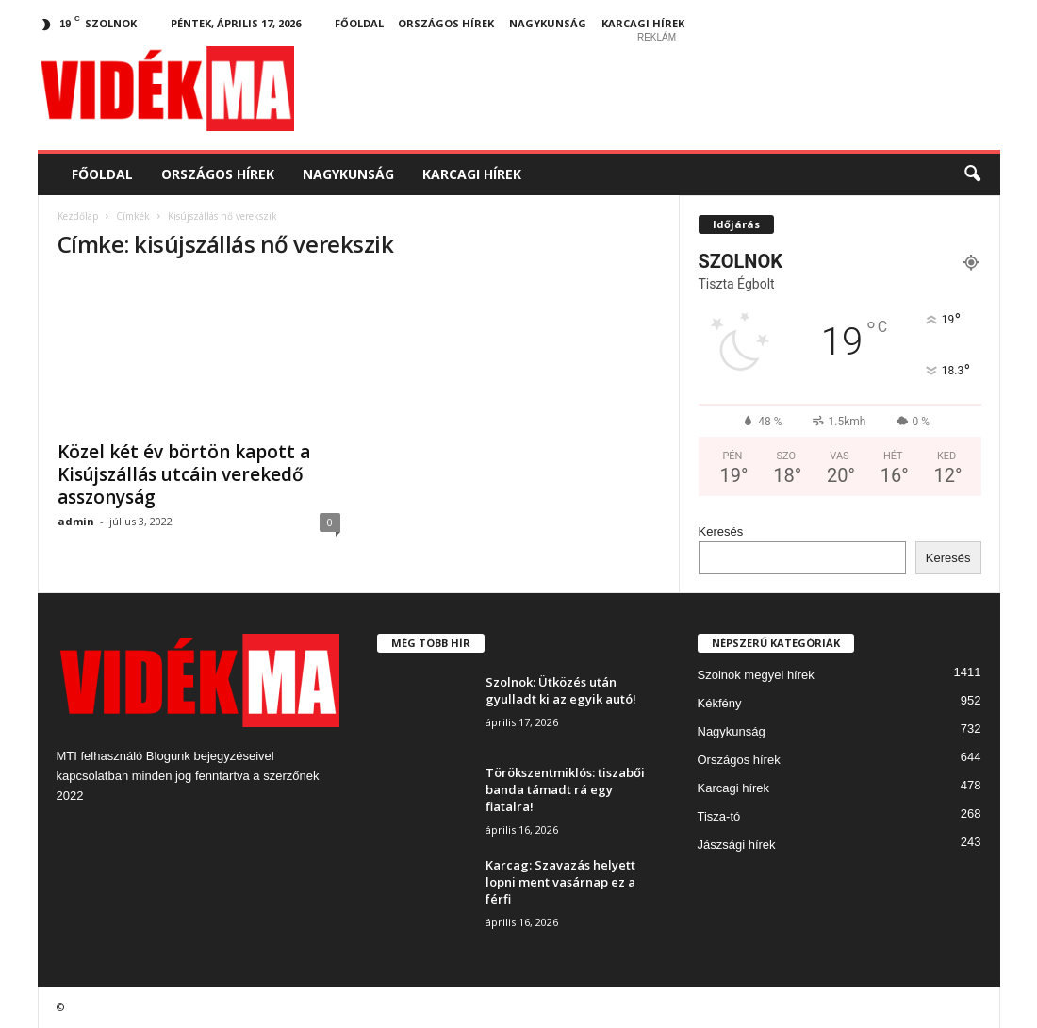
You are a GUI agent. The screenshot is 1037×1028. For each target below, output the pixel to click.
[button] (972, 174)
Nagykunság (547, 23)
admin (76, 521)
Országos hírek (446, 23)
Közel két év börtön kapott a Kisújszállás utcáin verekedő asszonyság (184, 474)
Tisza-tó (719, 816)
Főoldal (359, 23)
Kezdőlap (78, 216)
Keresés (721, 531)
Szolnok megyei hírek (756, 675)
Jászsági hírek (737, 844)
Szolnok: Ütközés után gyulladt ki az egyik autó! (561, 690)
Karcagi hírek (642, 23)
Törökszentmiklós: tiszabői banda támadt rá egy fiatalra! (565, 789)
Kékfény (720, 703)
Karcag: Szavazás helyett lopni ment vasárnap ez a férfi (560, 881)
